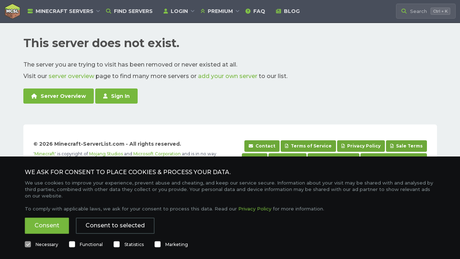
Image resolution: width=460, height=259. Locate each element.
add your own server (227, 76)
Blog (288, 11)
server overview (71, 76)
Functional (91, 244)
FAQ (255, 11)
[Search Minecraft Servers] (426, 11)
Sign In (116, 96)
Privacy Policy (361, 146)
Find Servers (129, 11)
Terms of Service (308, 146)
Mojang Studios (106, 153)
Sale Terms (406, 146)
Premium (217, 11)
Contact (262, 146)
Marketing (176, 244)
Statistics (134, 244)
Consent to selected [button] (115, 225)
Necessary (47, 244)
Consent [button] (46, 225)
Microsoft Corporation (157, 153)
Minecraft (44, 153)
